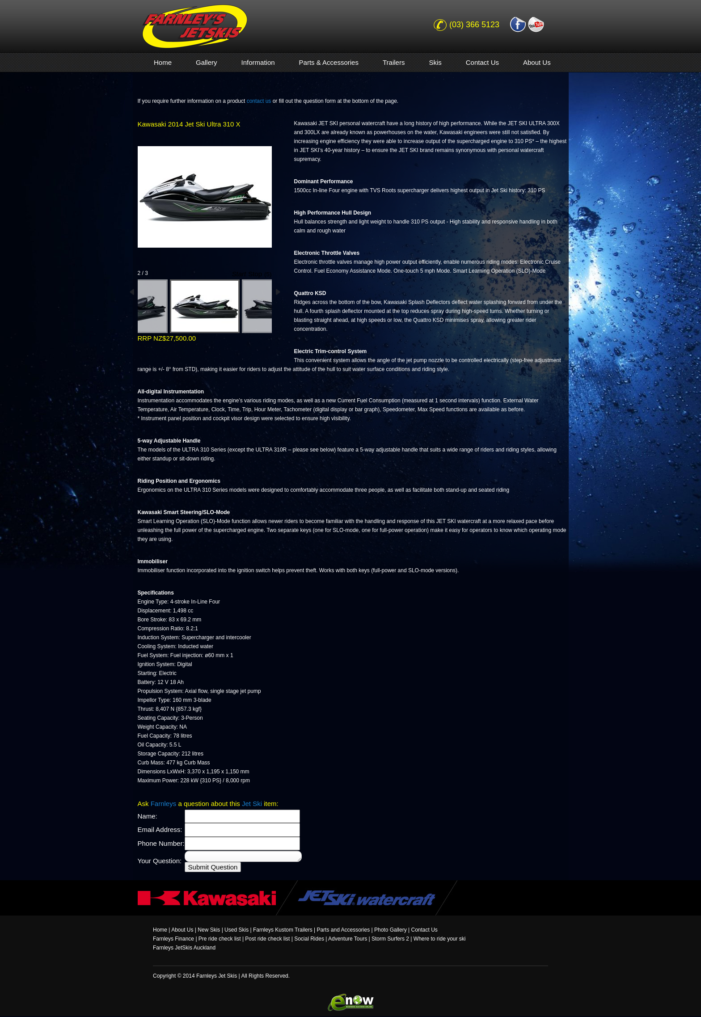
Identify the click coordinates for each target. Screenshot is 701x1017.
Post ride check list (267, 939)
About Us (182, 930)
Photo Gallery (390, 930)
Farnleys (164, 803)
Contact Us (424, 930)
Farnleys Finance (173, 939)
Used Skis (236, 930)
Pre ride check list (219, 939)
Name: (147, 816)
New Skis (209, 930)
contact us (259, 101)
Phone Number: (161, 843)
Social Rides (309, 939)
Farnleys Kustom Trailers (282, 930)
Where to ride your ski (440, 939)
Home (160, 930)
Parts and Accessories (343, 930)
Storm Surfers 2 (390, 939)
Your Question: (160, 861)
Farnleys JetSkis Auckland (184, 948)
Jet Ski (252, 803)
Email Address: (160, 829)
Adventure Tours (347, 939)
